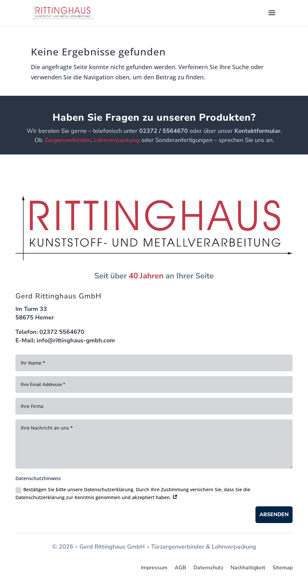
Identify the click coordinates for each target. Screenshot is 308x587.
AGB (180, 567)
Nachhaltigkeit (248, 567)
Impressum (154, 567)
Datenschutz (208, 567)
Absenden (274, 514)
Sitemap (283, 567)
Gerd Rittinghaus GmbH (112, 547)
